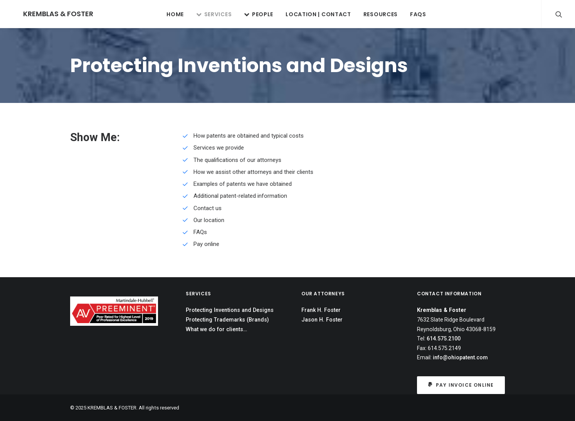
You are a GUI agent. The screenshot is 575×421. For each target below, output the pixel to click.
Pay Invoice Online (461, 385)
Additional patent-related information (240, 195)
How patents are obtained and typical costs (248, 135)
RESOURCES (375, 14)
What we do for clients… (216, 329)
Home (169, 14)
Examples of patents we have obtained (242, 183)
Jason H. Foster (322, 320)
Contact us (207, 208)
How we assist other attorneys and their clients (253, 171)
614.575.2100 (444, 338)
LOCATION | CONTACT (313, 14)
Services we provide (218, 147)
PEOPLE (253, 14)
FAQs (413, 14)
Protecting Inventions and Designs (230, 310)
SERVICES (208, 14)
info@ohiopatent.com (460, 357)
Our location (208, 220)
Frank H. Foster (321, 310)
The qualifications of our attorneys (237, 160)
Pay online (206, 244)
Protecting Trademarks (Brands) (227, 320)
